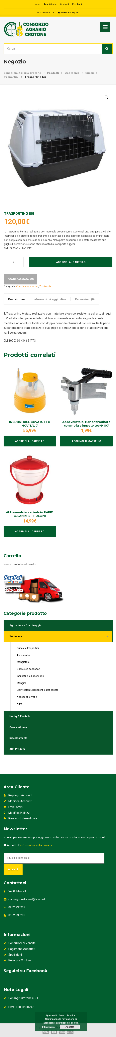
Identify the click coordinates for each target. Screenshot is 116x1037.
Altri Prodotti (17, 749)
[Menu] (105, 27)
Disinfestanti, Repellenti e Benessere (37, 689)
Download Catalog (21, 279)
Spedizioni (13, 954)
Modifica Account (18, 801)
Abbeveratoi (24, 655)
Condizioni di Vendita (20, 943)
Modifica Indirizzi (17, 812)
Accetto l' (28, 845)
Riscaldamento (18, 738)
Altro (19, 703)
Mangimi (22, 683)
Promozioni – (45, 12)
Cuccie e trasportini (27, 286)
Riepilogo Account (18, 795)
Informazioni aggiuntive (50, 299)
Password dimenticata (20, 818)
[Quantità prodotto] (14, 262)
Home (37, 4)
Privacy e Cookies (17, 960)
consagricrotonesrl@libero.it (26, 899)
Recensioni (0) (85, 299)
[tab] (16, 299)
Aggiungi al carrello (70, 262)
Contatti (64, 4)
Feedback (77, 4)
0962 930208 (16, 907)
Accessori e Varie (27, 696)
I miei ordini (13, 807)
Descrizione (16, 299)
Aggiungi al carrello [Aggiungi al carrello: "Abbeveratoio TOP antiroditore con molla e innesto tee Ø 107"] (86, 441)
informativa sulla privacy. (36, 845)
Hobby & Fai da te (19, 716)
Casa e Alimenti (18, 727)
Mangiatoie (23, 661)
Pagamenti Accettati (19, 948)
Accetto (69, 1027)
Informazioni (48, 1027)
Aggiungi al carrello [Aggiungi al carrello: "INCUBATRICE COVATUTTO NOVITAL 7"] (29, 441)
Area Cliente (50, 4)
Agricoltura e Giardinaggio (25, 625)
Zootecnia (45, 286)
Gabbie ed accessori (28, 668)
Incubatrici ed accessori (30, 675)
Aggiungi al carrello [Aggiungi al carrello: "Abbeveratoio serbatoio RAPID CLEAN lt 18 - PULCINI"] (29, 531)
